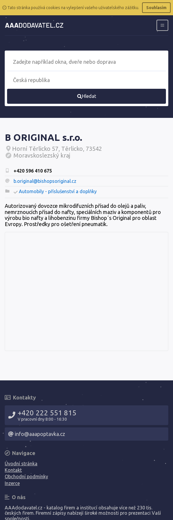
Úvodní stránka (21, 463)
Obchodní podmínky (26, 476)
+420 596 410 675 (33, 170)
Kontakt (13, 470)
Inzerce (12, 483)
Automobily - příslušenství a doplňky (58, 191)
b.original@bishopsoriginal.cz (45, 181)
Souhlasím (156, 7)
